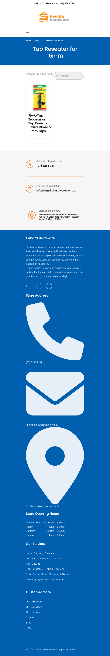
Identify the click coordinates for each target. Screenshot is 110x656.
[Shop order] (69, 76)
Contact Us (33, 617)
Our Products (34, 601)
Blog (29, 622)
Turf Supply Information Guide (45, 579)
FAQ (28, 628)
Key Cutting (33, 563)
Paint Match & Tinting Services (45, 569)
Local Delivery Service (40, 553)
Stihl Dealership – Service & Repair (48, 574)
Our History (33, 612)
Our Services (34, 607)
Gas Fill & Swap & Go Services (45, 558)
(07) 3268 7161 (68, 3)
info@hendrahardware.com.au (56, 190)
